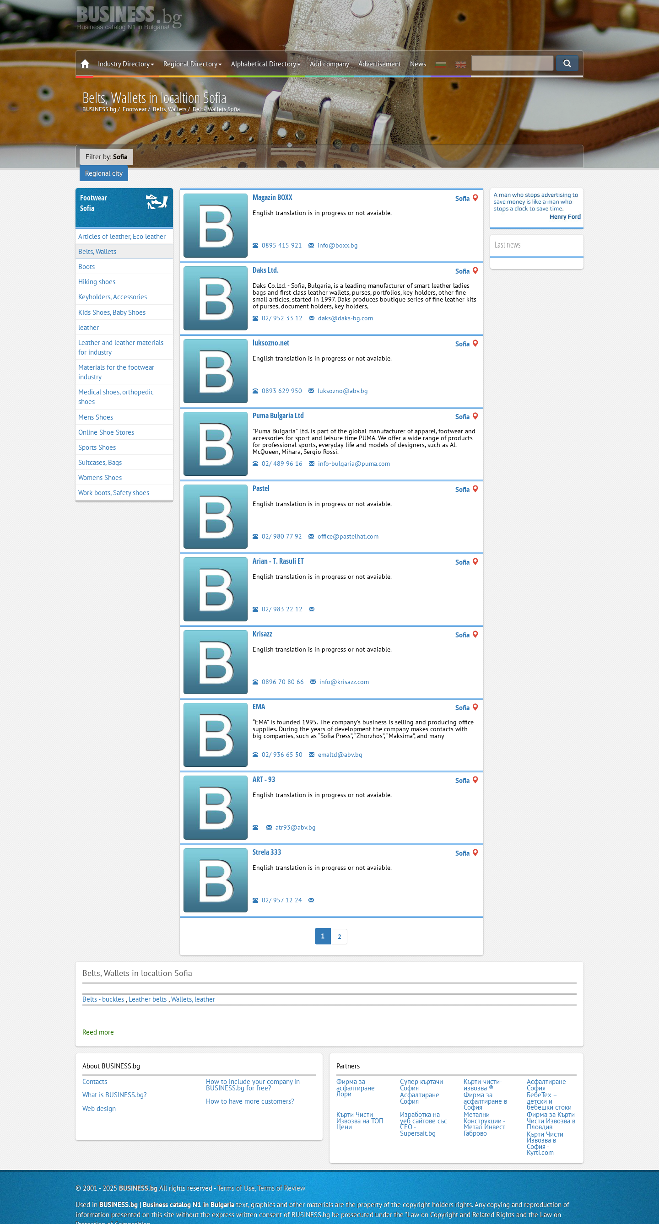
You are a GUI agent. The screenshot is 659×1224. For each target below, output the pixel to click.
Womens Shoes (100, 465)
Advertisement (379, 63)
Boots (86, 254)
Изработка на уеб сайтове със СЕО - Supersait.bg (423, 1108)
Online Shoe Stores (106, 420)
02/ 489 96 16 (277, 451)
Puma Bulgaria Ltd (278, 404)
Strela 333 (267, 840)
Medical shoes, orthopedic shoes (116, 385)
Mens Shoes (95, 405)
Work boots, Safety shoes (113, 480)
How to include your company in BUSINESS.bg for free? (253, 1071)
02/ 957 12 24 (277, 888)
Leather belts (148, 986)
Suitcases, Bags (100, 450)
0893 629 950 (277, 378)
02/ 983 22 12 (277, 597)
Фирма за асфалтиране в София (485, 1087)
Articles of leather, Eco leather (122, 224)
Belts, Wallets (97, 239)
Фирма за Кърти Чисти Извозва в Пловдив (551, 1105)
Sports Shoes (97, 435)
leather (88, 315)
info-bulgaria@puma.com (350, 451)
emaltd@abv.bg (336, 742)
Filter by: (106, 156)
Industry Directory (126, 63)
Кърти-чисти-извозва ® (483, 1071)
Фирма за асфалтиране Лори (355, 1074)
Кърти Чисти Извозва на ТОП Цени (360, 1105)
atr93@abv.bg (291, 815)
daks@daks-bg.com (341, 306)
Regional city (158, 156)
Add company (329, 63)
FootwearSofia (93, 191)
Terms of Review (281, 1171)
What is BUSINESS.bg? (114, 1081)
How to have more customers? (250, 1087)
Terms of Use (236, 1171)
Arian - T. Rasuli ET (278, 549)
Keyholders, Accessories (112, 285)
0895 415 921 (277, 233)
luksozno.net (271, 331)
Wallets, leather (193, 986)
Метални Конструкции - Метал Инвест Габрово (484, 1108)
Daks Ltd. (266, 258)
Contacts (94, 1068)
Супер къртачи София (421, 1071)
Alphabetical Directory (266, 63)
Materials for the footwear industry (116, 360)
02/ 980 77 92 (277, 524)
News (418, 63)
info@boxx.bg (334, 233)
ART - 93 (264, 767)
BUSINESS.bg (138, 1171)
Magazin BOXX (272, 185)
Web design (99, 1093)
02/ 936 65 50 (277, 742)
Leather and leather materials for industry (120, 335)
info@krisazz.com (341, 669)
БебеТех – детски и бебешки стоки (549, 1087)
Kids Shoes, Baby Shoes (112, 300)
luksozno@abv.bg (338, 378)
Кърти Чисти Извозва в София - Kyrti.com (545, 1127)
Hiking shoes (96, 269)
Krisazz (262, 622)
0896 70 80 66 (278, 669)
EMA (259, 695)
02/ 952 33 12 (277, 306)
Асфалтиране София (546, 1071)
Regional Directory (192, 63)
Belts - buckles (103, 986)
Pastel (261, 476)
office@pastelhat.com (345, 524)
